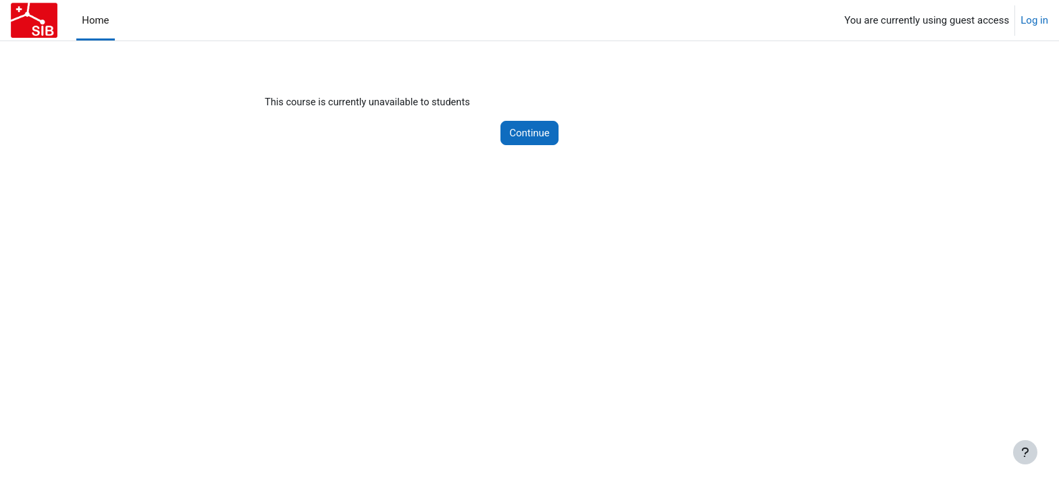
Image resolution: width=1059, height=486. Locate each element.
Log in (1034, 20)
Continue (529, 134)
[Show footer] (1025, 452)
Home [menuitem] (95, 20)
